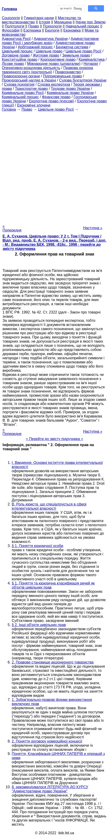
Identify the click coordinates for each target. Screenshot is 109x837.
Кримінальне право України (70, 93)
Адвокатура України (51, 39)
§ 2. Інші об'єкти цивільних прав (39, 625)
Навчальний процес (82, 26)
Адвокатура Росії (16, 39)
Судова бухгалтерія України (82, 80)
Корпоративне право (58, 59)
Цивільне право (49, 51)
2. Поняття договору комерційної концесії (47, 741)
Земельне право (76, 55)
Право (33, 26)
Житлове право (46, 55)
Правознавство (68, 72)
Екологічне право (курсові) (51, 101)
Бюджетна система (72, 47)
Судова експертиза (53, 84)
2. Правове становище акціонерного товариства (53, 662)
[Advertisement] (54, 166)
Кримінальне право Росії (23, 93)
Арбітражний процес (35, 47)
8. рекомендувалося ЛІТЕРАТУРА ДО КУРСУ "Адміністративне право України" (50, 789)
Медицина (63, 22)
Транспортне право (31, 89)
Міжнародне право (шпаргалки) (53, 64)
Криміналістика (92, 59)
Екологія (52, 30)
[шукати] (71, 8)
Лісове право (13, 64)
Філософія (11, 30)
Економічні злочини (33, 105)
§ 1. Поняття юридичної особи (37, 546)
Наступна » (92, 228)
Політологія (14, 26)
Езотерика (32, 30)
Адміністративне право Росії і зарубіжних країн (50, 41)
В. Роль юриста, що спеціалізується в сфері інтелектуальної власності (49, 506)
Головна (9, 109)
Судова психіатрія (19, 84)
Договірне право (16, 55)
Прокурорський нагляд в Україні (29, 80)
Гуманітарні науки (39, 18)
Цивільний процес (17, 51)
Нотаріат (90, 64)
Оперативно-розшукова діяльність (31, 68)
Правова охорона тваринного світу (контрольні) (47, 70)
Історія (44, 22)
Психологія (52, 26)
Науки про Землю (91, 22)
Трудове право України (70, 89)
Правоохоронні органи (21, 76)
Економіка (72, 30)
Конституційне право (19, 59)
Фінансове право (56, 97)
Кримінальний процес (20, 97)
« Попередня (12, 228)
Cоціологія (11, 18)
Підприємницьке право (62, 76)
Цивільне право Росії (83, 51)
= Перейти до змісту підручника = (54, 439)
